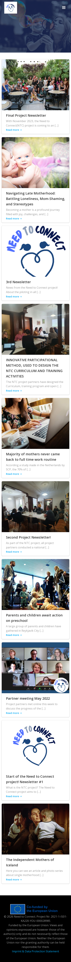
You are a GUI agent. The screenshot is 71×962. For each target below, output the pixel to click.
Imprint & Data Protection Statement (35, 951)
